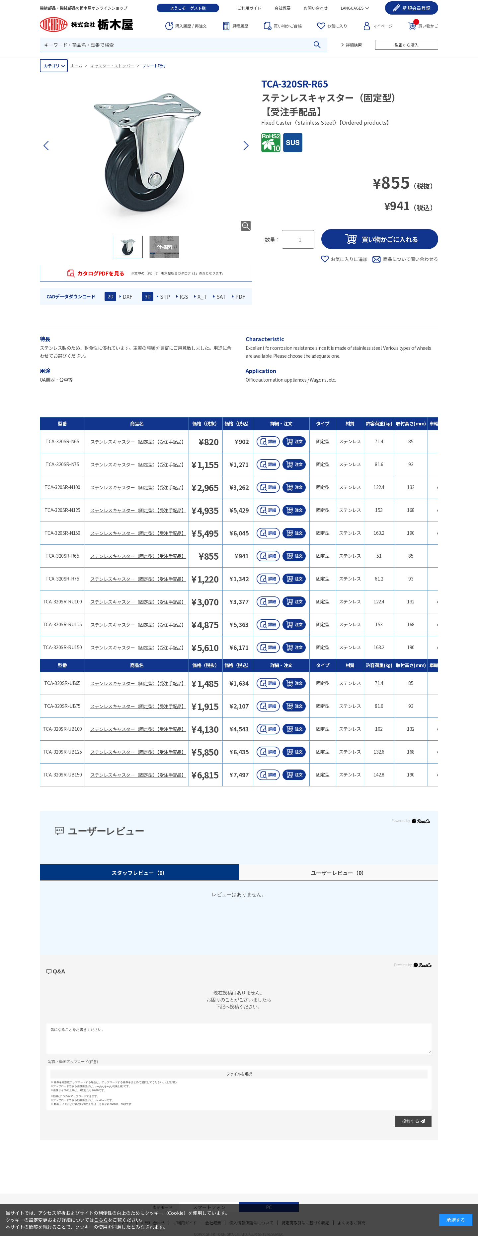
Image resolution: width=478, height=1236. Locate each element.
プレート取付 (154, 65)
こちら (101, 1219)
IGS (184, 296)
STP (165, 296)
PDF (240, 296)
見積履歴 (240, 26)
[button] (245, 145)
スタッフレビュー (140, 873)
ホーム (76, 65)
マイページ (383, 26)
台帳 (288, 26)
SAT (221, 296)
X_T (202, 296)
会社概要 (282, 8)
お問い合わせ (316, 8)
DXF (127, 296)
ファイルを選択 (239, 1074)
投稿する (413, 1121)
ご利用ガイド (249, 8)
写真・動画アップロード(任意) (73, 1062)
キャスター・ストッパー (112, 65)
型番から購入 (407, 44)
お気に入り (337, 26)
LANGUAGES (352, 8)
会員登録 (417, 8)
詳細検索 (354, 44)
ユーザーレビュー (339, 873)
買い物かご (425, 25)
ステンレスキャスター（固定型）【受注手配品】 (138, 441)
